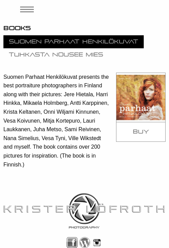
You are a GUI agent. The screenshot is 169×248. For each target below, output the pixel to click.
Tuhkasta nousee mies (56, 54)
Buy (141, 131)
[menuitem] (25, 9)
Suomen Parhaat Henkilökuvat (73, 41)
